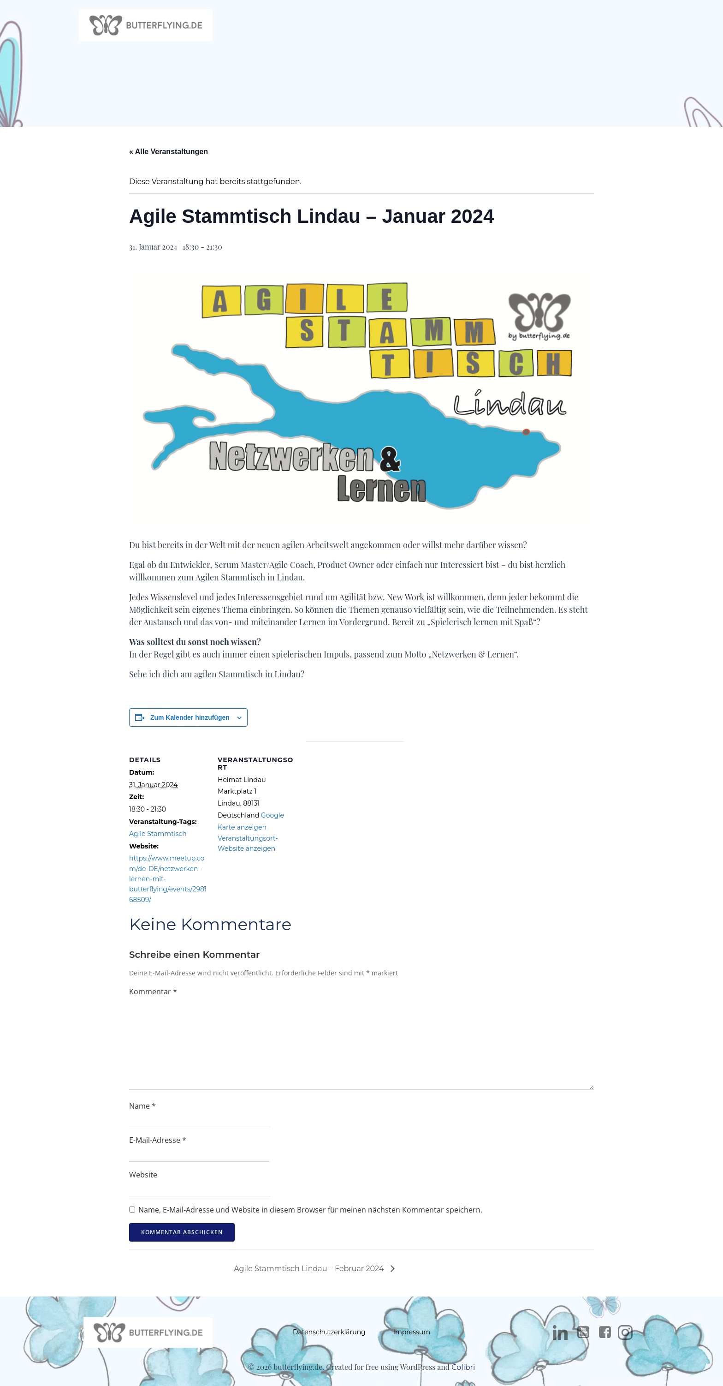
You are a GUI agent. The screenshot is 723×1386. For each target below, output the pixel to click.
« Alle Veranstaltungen (168, 154)
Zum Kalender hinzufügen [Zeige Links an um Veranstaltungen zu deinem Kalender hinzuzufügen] (190, 719)
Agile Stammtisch (158, 836)
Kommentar (153, 993)
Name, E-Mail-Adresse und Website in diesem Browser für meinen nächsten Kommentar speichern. (310, 1212)
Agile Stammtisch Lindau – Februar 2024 (309, 1271)
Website (143, 1177)
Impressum (411, 1335)
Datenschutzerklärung (329, 1335)
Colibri (463, 1370)
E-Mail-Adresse (157, 1142)
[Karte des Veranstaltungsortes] (354, 807)
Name (142, 1108)
